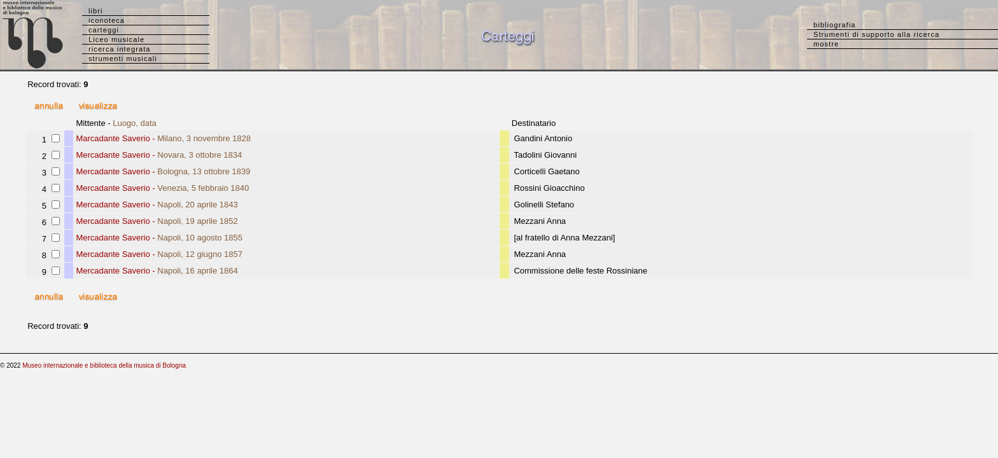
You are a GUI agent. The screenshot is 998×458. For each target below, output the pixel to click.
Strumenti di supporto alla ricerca (876, 34)
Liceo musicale (116, 39)
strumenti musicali (122, 58)
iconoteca (106, 20)
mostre (826, 44)
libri (95, 11)
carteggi (103, 30)
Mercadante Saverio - (159, 155)
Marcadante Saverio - (163, 138)
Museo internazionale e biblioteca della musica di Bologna (104, 365)
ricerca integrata (119, 49)
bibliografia (834, 25)
